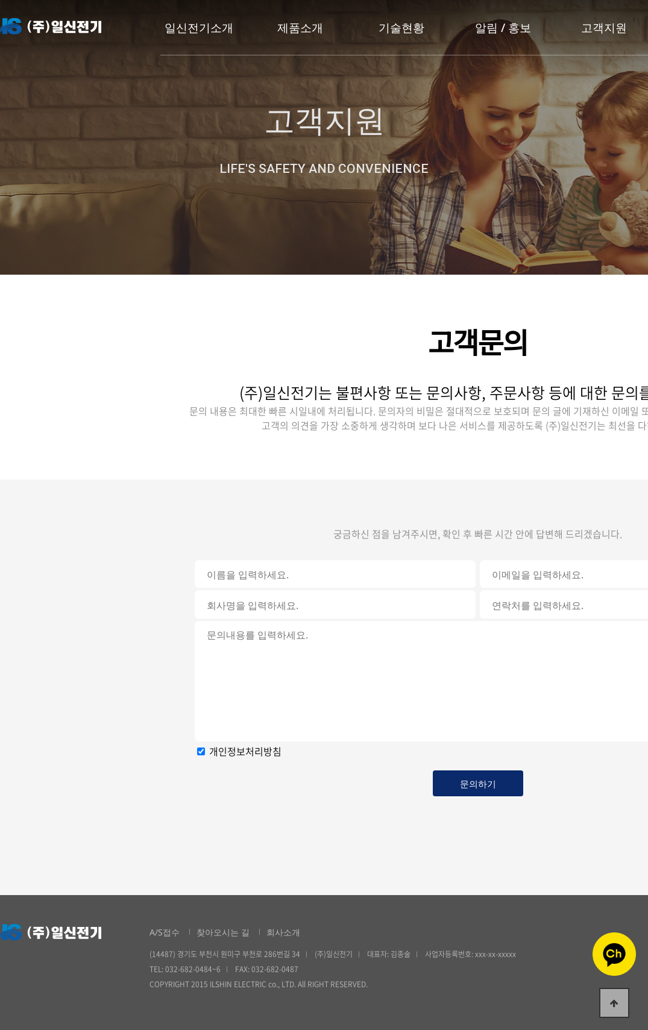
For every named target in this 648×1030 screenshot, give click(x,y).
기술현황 (401, 28)
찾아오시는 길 (223, 932)
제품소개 (300, 28)
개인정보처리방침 (245, 751)
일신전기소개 (199, 28)
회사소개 (283, 932)
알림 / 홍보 (503, 28)
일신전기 (50, 26)
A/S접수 (164, 932)
